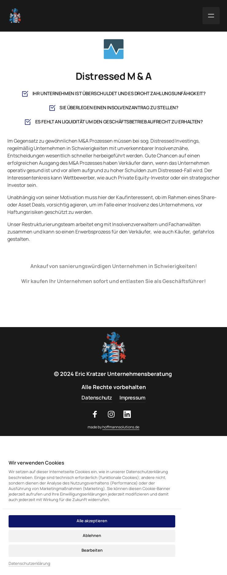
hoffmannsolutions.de (120, 427)
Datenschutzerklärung (29, 563)
